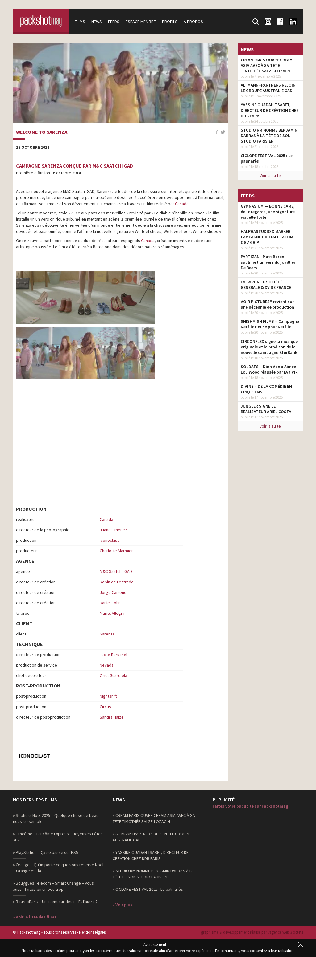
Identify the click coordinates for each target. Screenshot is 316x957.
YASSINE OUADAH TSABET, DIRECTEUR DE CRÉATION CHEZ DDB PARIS (270, 110)
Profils (169, 21)
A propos (193, 21)
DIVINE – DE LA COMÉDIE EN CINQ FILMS (266, 389)
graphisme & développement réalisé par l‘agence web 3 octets (252, 932)
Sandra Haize (112, 717)
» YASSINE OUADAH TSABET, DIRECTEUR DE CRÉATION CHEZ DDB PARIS (151, 855)
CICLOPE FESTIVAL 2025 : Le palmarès (267, 158)
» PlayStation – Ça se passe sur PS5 (45, 852)
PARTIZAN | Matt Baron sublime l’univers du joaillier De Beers (268, 262)
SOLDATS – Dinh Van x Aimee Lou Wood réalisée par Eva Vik (269, 369)
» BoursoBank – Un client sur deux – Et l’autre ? (55, 901)
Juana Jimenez (113, 530)
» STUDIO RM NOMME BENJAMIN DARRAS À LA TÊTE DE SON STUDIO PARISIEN (153, 874)
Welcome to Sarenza (41, 132)
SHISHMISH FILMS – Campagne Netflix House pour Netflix (270, 324)
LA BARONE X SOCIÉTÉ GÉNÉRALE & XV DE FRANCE (266, 284)
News (96, 21)
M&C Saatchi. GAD (116, 571)
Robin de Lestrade (117, 582)
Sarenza (107, 634)
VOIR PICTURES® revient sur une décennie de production (267, 304)
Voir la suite (270, 175)
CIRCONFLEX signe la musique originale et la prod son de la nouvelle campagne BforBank (269, 347)
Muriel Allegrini (113, 613)
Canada (182, 203)
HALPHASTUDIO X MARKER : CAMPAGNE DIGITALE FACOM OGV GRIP (267, 237)
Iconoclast (109, 540)
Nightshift (108, 696)
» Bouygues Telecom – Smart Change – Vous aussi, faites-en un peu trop (53, 886)
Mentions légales (92, 932)
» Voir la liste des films (34, 917)
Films (80, 21)
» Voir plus (122, 904)
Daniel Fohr (110, 603)
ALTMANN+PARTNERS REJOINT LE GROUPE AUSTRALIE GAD (269, 87)
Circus (105, 706)
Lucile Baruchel (113, 654)
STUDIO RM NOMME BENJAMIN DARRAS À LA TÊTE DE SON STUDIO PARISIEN (269, 135)
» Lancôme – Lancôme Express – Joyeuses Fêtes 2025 (58, 837)
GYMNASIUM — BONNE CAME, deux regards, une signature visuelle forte (268, 211)
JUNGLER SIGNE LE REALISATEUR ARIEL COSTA (266, 408)
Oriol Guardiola (113, 675)
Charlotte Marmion (117, 551)
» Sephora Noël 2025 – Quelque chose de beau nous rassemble (55, 818)
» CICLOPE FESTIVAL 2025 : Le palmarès (148, 889)
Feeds (113, 21)
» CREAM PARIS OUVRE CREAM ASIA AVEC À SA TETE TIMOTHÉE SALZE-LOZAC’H (154, 818)
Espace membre (141, 21)
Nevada (107, 665)
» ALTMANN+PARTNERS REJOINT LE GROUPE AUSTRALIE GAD (151, 837)
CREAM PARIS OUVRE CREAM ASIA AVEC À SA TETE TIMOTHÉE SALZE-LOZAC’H (267, 65)
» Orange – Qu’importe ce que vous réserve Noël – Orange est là (58, 868)
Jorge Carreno (113, 592)
